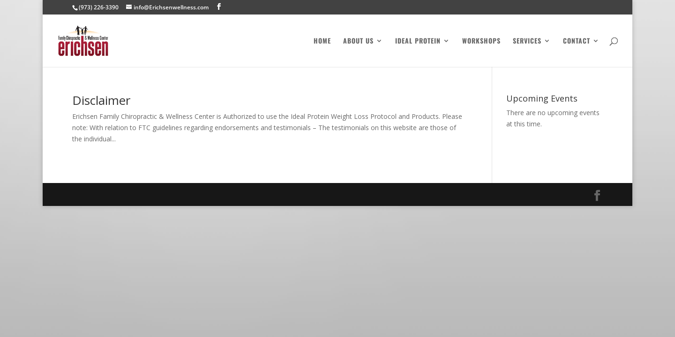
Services (527, 41)
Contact (576, 41)
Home (322, 41)
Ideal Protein (418, 41)
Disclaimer (101, 100)
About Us (358, 41)
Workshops (481, 41)
